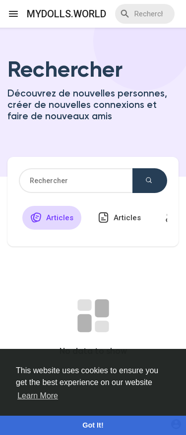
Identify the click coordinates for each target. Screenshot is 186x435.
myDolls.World (66, 14)
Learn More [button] (37, 395)
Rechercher (148, 180)
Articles (51, 217)
